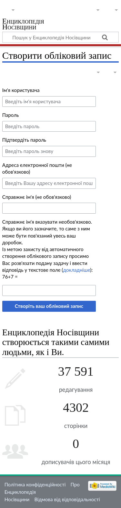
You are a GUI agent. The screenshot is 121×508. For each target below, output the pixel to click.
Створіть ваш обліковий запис (49, 306)
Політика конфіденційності (35, 484)
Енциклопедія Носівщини (23, 24)
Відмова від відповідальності (67, 499)
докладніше (76, 270)
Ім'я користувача (21, 90)
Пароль (10, 115)
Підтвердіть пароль (24, 140)
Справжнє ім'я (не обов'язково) (36, 197)
